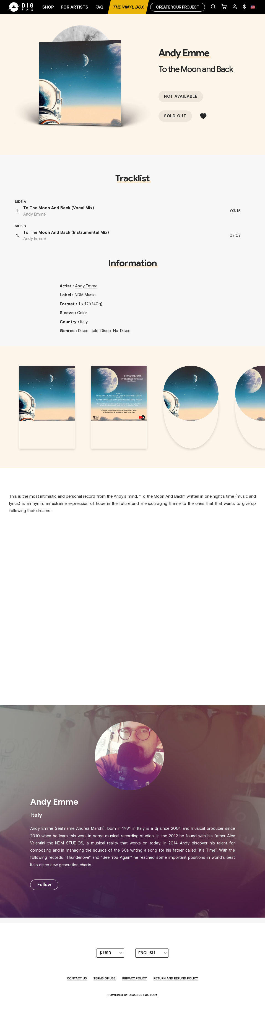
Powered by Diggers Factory (133, 995)
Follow (44, 884)
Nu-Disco (122, 330)
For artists (74, 7)
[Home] (30, 7)
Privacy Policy (134, 978)
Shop (48, 7)
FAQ (99, 7)
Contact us (77, 978)
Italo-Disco (101, 330)
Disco (83, 330)
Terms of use (104, 978)
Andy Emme (184, 53)
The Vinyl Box (128, 7)
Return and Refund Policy (176, 978)
